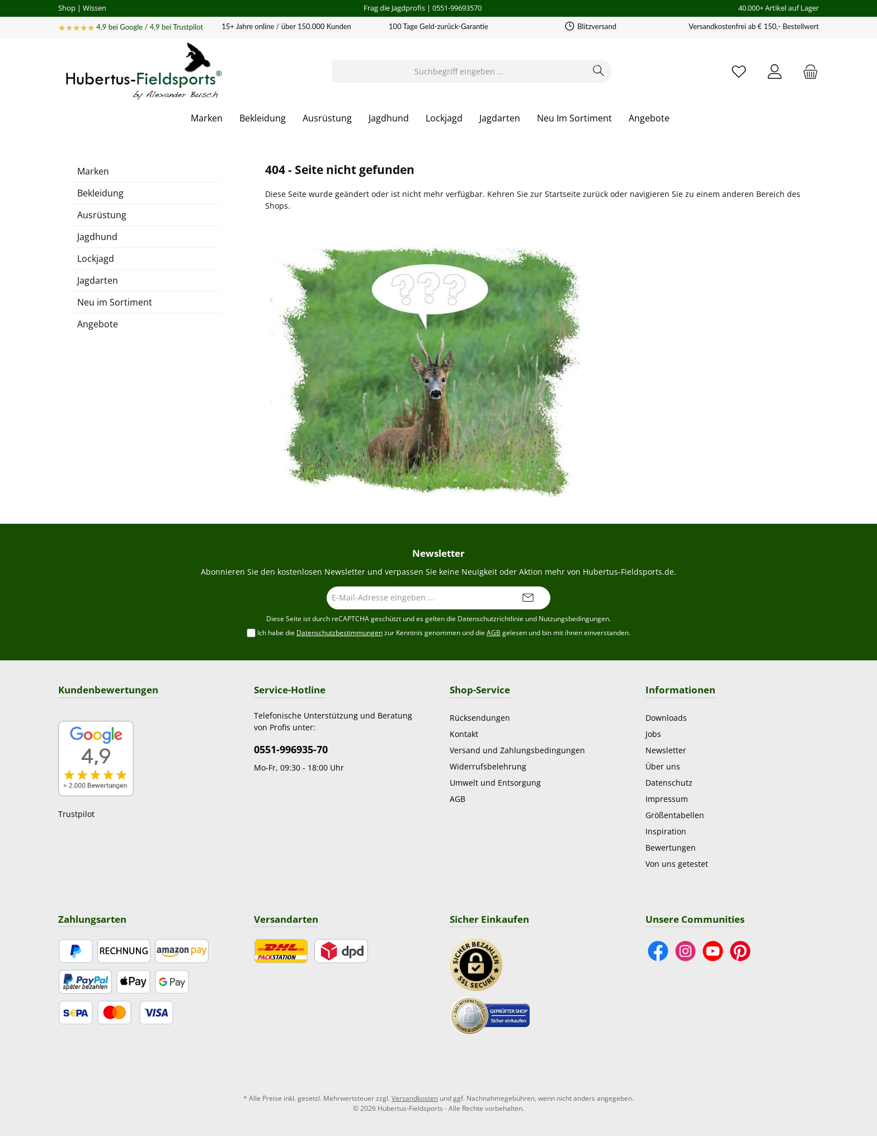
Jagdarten (97, 280)
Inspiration (665, 831)
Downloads (666, 717)
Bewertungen (670, 847)
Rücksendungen (480, 717)
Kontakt (464, 734)
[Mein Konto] (775, 71)
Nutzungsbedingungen (574, 618)
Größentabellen (674, 815)
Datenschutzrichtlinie (491, 618)
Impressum (666, 799)
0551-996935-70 (291, 749)
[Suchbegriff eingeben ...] (459, 71)
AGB (494, 632)
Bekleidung (100, 193)
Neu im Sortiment (114, 302)
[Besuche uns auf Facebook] (658, 951)
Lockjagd (95, 258)
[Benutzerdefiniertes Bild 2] (490, 1014)
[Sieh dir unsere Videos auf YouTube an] (712, 951)
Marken (93, 171)
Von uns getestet (676, 863)
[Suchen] (599, 71)
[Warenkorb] (807, 71)
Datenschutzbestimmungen (339, 632)
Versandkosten (415, 1098)
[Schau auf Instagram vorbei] (685, 951)
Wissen (94, 8)
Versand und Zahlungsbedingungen (517, 750)
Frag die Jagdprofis (394, 8)
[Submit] (528, 597)
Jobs (653, 734)
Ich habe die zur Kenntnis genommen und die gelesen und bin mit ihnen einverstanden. (443, 633)
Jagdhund (97, 237)
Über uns (662, 766)
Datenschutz (668, 782)
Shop (67, 8)
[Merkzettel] (739, 71)
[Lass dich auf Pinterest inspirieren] (740, 951)
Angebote (97, 324)
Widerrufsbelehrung (488, 766)
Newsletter (665, 750)
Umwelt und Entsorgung (495, 782)
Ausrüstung (101, 215)
